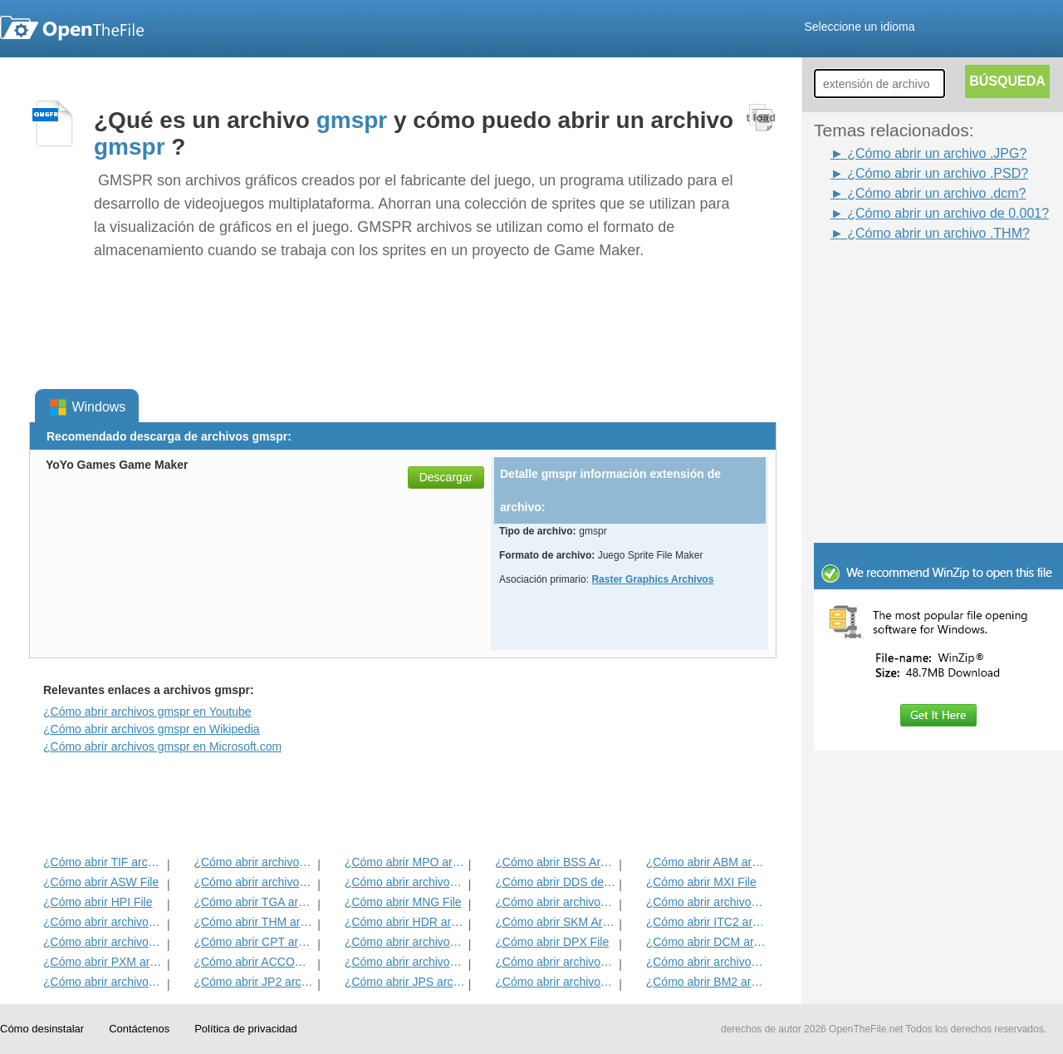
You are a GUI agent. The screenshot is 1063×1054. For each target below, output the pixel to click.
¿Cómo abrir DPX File (552, 941)
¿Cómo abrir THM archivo (253, 921)
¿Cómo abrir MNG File (403, 902)
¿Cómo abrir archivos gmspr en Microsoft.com (162, 746)
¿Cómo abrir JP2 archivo (253, 981)
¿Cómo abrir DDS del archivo (555, 882)
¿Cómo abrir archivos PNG (706, 961)
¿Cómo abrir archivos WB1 (706, 902)
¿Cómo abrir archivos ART (103, 941)
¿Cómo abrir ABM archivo (706, 862)
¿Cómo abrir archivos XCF (103, 981)
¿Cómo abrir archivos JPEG (253, 862)
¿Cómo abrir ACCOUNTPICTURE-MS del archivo (253, 961)
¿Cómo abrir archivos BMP (555, 961)
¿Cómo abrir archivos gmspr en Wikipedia (151, 729)
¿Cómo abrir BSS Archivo (555, 862)
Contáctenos (139, 1028)
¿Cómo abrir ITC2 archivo (706, 921)
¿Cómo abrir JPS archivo (405, 981)
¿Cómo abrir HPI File (97, 902)
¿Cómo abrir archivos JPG (405, 961)
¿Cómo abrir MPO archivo (405, 862)
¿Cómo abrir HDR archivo (405, 921)
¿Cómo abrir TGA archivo (253, 902)
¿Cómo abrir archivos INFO (253, 882)
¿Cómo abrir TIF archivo (103, 862)
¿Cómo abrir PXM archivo (103, 961)
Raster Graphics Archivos (652, 579)
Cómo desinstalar (42, 1028)
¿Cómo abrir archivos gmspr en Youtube (147, 711)
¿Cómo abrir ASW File (101, 882)
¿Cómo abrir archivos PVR (555, 902)
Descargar (446, 477)
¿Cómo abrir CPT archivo (253, 941)
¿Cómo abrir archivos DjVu (103, 921)
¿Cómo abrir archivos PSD (405, 882)
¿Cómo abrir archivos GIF (555, 981)
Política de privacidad (245, 1028)
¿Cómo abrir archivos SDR (405, 941)
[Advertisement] (913, 281)
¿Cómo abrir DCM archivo (706, 941)
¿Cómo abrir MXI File (701, 882)
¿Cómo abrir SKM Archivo (555, 921)
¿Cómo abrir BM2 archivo (706, 981)
